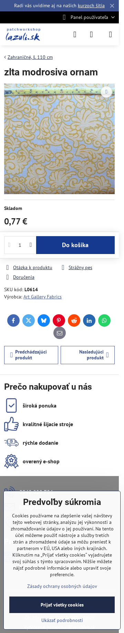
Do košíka (75, 245)
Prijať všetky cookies (62, 605)
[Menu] (110, 34)
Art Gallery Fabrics (42, 297)
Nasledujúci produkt (94, 355)
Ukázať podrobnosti (62, 620)
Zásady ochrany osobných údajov (62, 586)
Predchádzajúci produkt (28, 355)
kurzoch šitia (91, 5)
